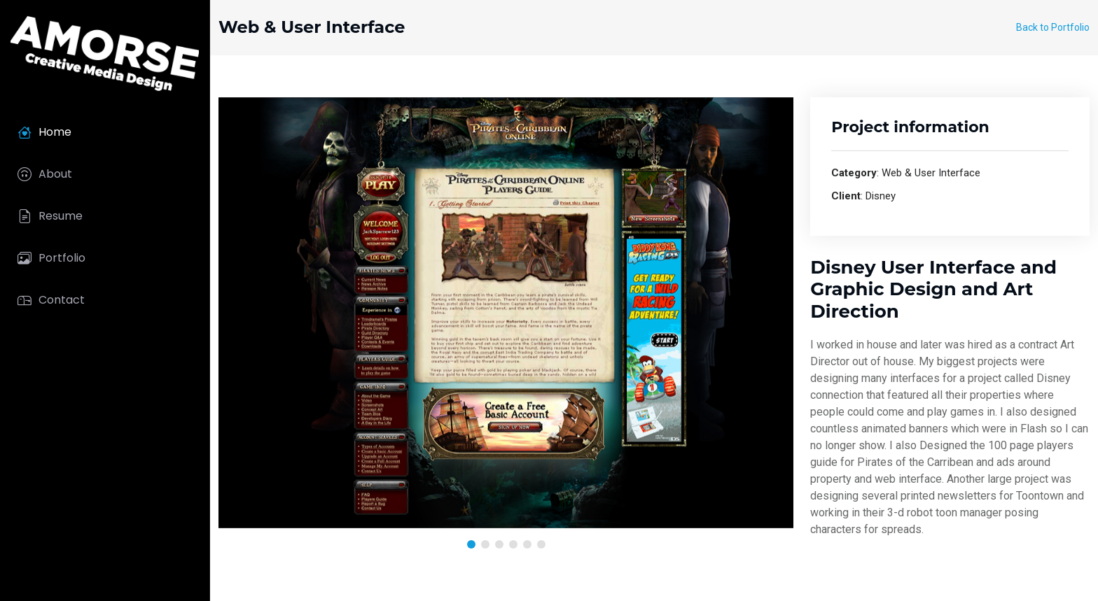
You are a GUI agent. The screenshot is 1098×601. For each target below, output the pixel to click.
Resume (50, 216)
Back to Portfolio (1053, 27)
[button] (471, 544)
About (45, 174)
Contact (51, 300)
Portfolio (51, 258)
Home (44, 132)
